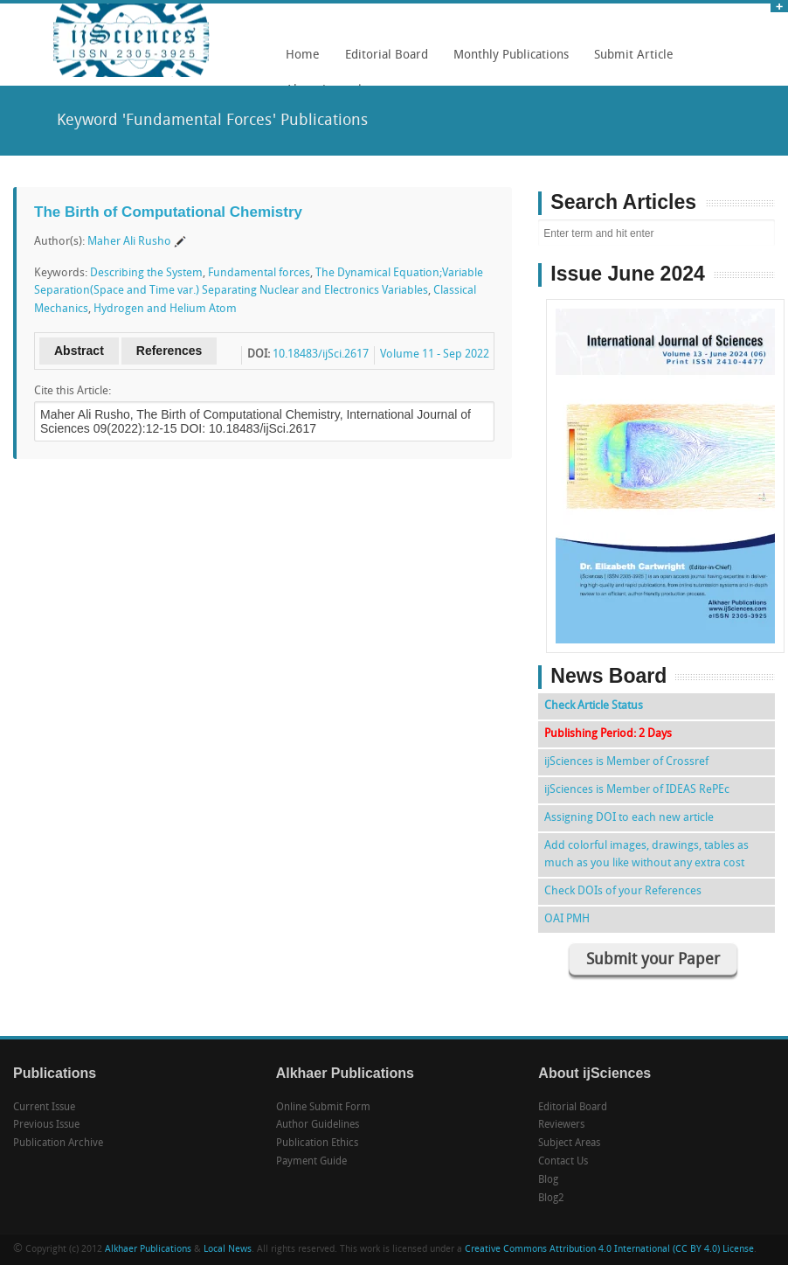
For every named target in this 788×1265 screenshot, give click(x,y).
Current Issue (44, 1107)
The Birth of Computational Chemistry (168, 212)
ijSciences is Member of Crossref (626, 762)
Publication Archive (58, 1143)
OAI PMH (567, 919)
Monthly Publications (507, 61)
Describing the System (146, 273)
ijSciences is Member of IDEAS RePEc (636, 790)
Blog (548, 1180)
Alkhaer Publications (148, 1250)
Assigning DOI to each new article (629, 818)
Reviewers (561, 1125)
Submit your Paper (653, 960)
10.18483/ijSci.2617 (321, 354)
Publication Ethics (317, 1143)
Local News (228, 1250)
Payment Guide (311, 1162)
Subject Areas (569, 1143)
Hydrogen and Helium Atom (165, 309)
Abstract (79, 351)
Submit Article (629, 61)
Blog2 (551, 1198)
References (169, 351)
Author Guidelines (317, 1125)
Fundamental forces (259, 273)
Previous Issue (46, 1125)
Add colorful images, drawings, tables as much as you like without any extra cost (646, 854)
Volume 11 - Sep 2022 (434, 354)
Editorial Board (382, 61)
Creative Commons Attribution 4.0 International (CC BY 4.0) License (609, 1250)
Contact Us (563, 1162)
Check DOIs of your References (623, 891)
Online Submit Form (323, 1107)
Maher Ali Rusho (129, 241)
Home (303, 55)
